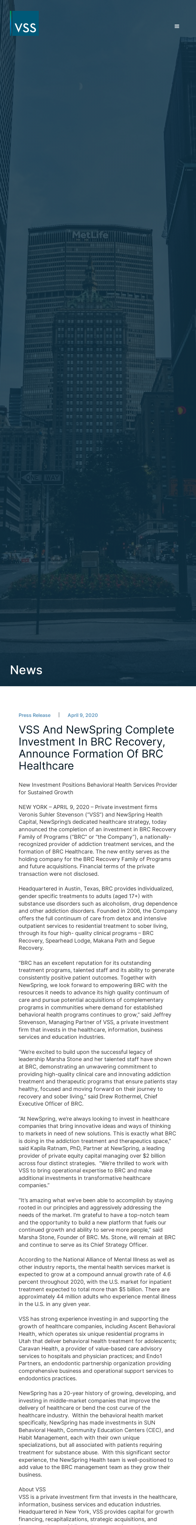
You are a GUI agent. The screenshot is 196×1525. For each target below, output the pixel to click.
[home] (22, 23)
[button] (177, 26)
